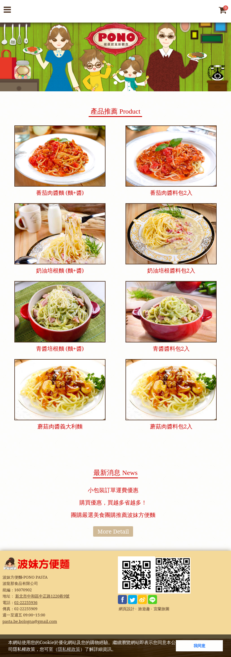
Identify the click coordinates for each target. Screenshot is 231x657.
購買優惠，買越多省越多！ (113, 502)
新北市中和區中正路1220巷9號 (42, 596)
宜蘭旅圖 (161, 609)
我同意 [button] (199, 645)
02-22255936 (26, 602)
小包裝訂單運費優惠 (113, 490)
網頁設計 (126, 609)
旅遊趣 (144, 609)
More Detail (113, 531)
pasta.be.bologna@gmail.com (30, 621)
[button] (118, 650)
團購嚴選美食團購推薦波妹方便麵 (113, 515)
